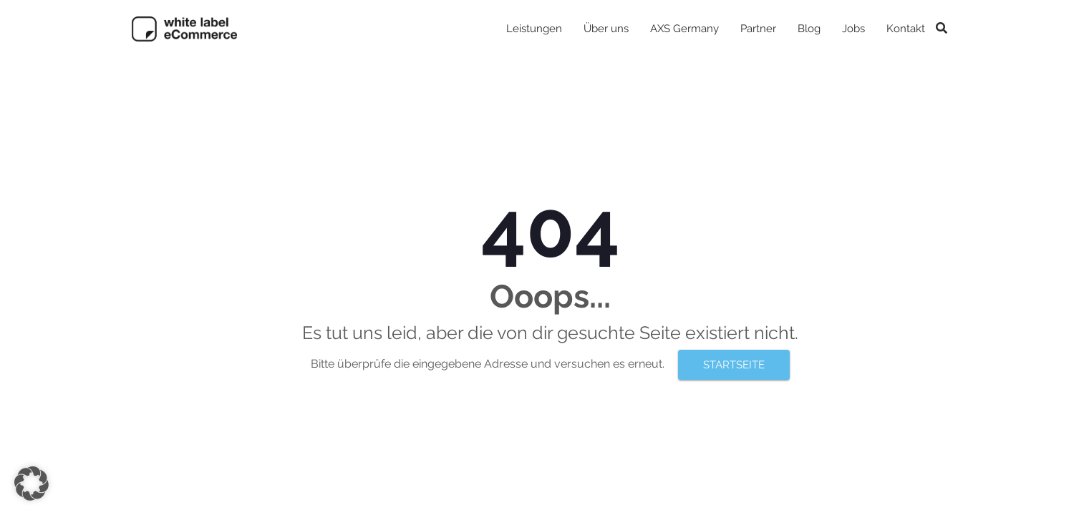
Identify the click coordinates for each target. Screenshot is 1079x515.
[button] (31, 483)
